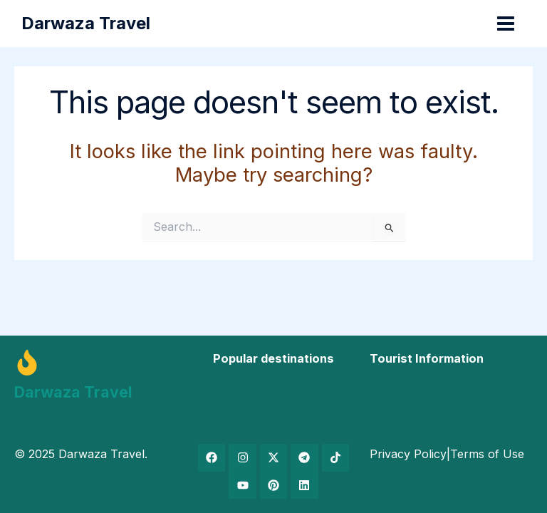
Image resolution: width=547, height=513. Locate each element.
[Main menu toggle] (504, 23)
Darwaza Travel (87, 23)
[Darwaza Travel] (27, 362)
